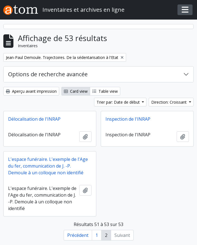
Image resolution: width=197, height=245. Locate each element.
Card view (76, 91)
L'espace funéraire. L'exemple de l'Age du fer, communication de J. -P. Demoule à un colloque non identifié (48, 166)
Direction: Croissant (169, 102)
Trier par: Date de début (119, 102)
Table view (105, 91)
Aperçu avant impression (31, 91)
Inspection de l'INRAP (127, 119)
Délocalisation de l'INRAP (34, 119)
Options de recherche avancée (48, 74)
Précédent (77, 235)
